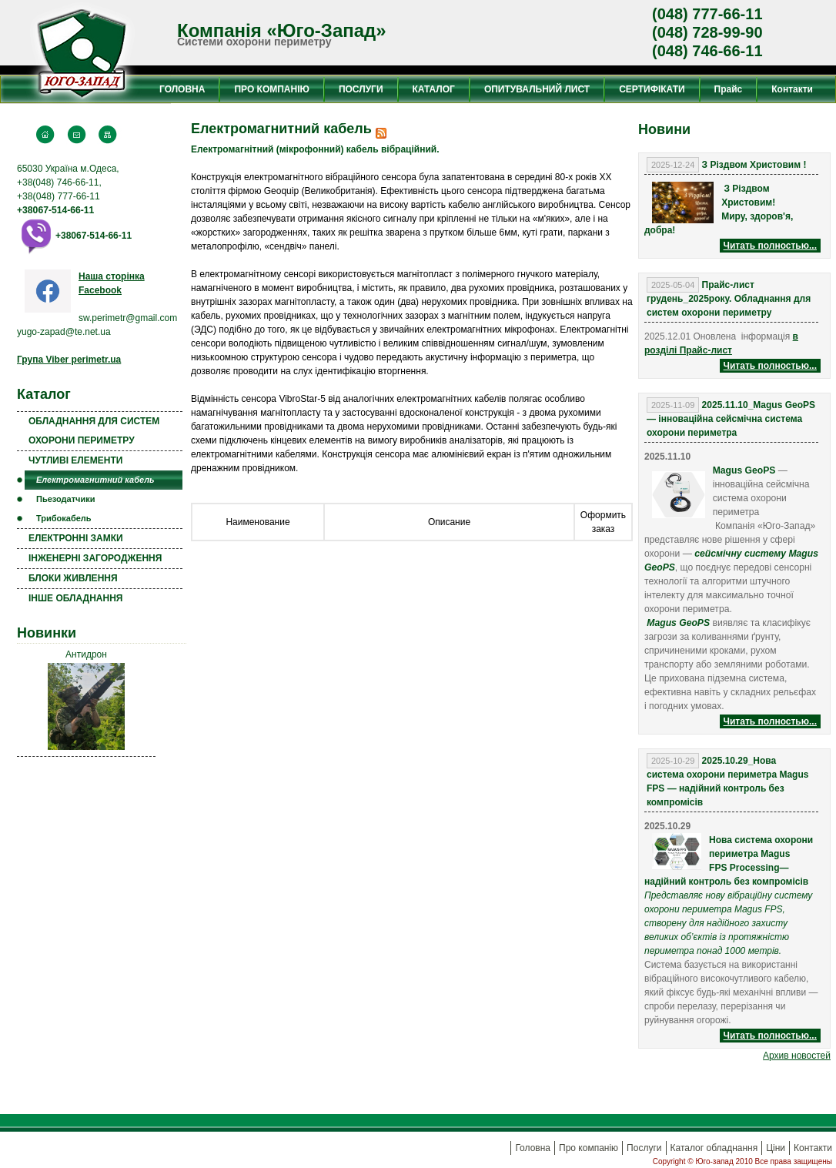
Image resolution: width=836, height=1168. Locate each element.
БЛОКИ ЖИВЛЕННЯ (73, 578)
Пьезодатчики (65, 499)
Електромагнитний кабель (95, 479)
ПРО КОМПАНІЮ (271, 89)
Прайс (728, 89)
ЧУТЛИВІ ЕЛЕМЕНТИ (75, 460)
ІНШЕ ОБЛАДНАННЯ (75, 598)
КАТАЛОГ (434, 89)
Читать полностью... (770, 245)
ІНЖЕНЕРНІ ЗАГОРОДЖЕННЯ (95, 558)
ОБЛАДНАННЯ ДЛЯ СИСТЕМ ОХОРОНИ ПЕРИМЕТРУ (93, 431)
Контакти (792, 89)
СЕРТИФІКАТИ (651, 89)
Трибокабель (64, 518)
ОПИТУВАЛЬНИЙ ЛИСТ (537, 89)
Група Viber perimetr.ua (69, 359)
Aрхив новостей (797, 1055)
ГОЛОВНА (182, 89)
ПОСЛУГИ (361, 89)
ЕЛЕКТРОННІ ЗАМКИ (75, 538)
